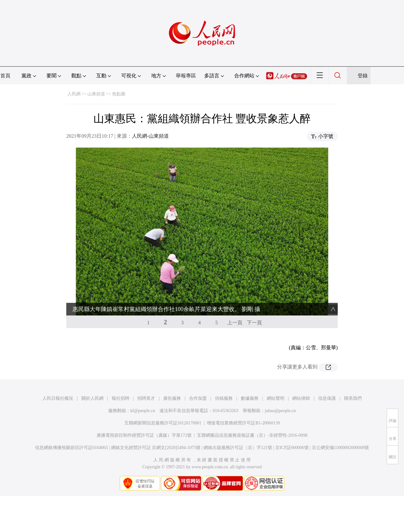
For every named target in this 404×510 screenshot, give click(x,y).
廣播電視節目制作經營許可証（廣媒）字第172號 (144, 435)
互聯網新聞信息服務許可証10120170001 (163, 423)
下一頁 (254, 322)
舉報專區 (186, 75)
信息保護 (327, 398)
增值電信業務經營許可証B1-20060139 (243, 423)
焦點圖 (118, 94)
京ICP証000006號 (292, 447)
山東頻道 (96, 94)
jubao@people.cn (280, 410)
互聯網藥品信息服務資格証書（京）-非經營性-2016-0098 (252, 435)
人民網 (73, 94)
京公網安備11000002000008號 (340, 447)
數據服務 (249, 398)
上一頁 (234, 322)
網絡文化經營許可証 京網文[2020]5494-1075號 (156, 447)
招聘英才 (146, 398)
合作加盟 (198, 398)
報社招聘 (120, 398)
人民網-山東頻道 (150, 136)
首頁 (5, 75)
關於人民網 (92, 398)
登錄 (363, 75)
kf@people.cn (142, 410)
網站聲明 (275, 398)
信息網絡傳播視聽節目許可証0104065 (71, 447)
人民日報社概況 (57, 398)
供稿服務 (224, 398)
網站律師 (301, 398)
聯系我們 (353, 398)
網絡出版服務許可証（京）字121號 (238, 447)
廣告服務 (172, 398)
